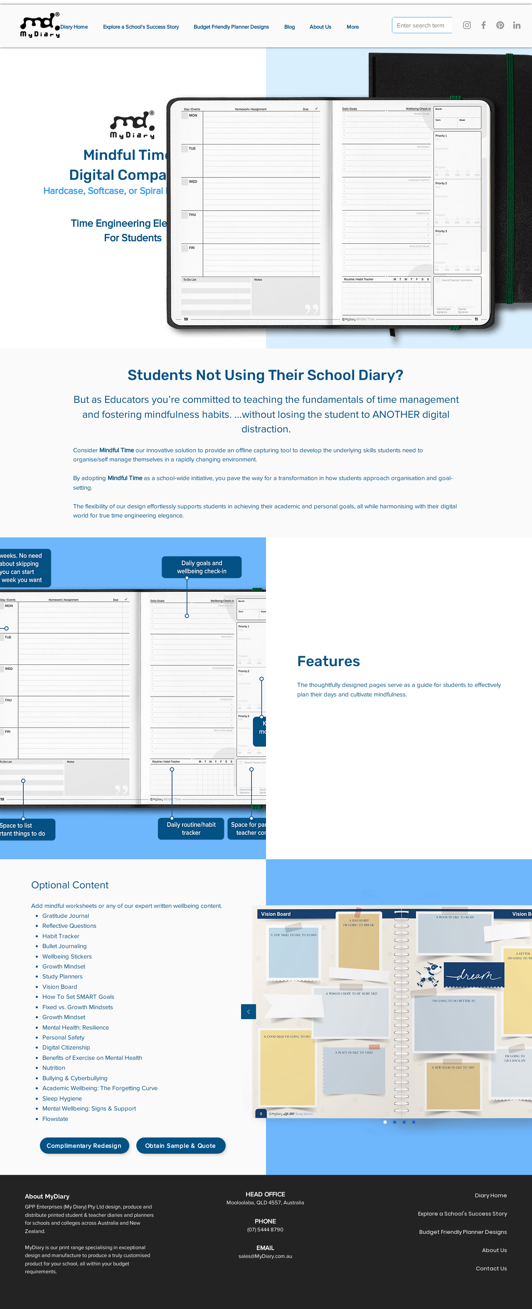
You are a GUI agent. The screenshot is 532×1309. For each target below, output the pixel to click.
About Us (494, 1250)
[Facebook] (483, 25)
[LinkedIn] (517, 25)
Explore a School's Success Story (477, 1214)
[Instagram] (467, 25)
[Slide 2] (385, 1121)
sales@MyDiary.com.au (265, 1256)
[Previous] (248, 1012)
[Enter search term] (424, 25)
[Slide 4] (404, 1121)
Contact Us (491, 1268)
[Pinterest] (500, 25)
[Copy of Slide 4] (413, 1121)
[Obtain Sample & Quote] (181, 1145)
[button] (353, 27)
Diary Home (491, 1195)
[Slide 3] (394, 1121)
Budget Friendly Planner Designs (477, 1232)
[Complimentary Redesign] (84, 1145)
